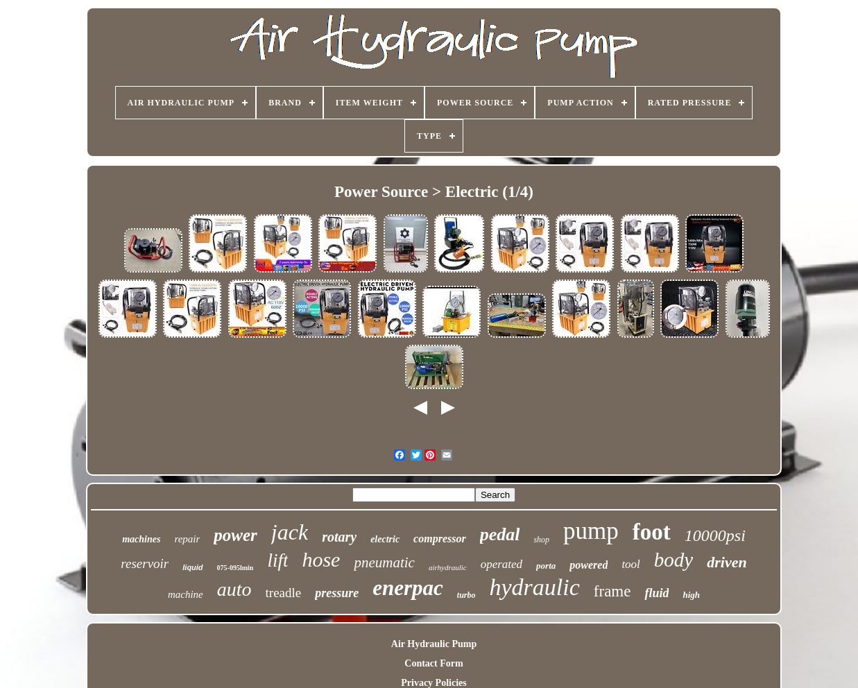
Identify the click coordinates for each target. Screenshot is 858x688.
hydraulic (535, 587)
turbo (466, 595)
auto (234, 589)
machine (185, 594)
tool (630, 564)
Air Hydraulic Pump (434, 644)
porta (546, 565)
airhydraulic (448, 567)
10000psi (715, 535)
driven (726, 562)
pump (591, 530)
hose (321, 559)
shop (541, 539)
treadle (284, 592)
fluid (656, 593)
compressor (439, 538)
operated (501, 564)
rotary (339, 536)
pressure (337, 593)
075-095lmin (235, 567)
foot (652, 531)
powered (588, 565)
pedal (500, 534)
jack (289, 531)
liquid (192, 567)
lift (277, 560)
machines (141, 539)
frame (612, 591)
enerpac (407, 588)
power (235, 535)
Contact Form (433, 663)
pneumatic (384, 562)
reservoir (145, 563)
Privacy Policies (433, 683)
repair (187, 538)
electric (385, 539)
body (673, 560)
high (691, 595)
